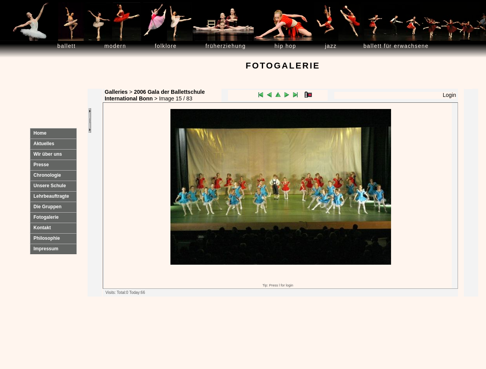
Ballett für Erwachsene (396, 46)
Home (39, 133)
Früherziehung (225, 46)
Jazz (331, 46)
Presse (41, 164)
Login (449, 95)
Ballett (66, 46)
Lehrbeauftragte (51, 196)
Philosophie (46, 238)
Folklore (166, 46)
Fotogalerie (46, 217)
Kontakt (42, 227)
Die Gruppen (47, 206)
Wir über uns (47, 154)
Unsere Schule (49, 185)
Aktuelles (43, 143)
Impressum (45, 248)
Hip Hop (286, 46)
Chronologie (47, 175)
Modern (115, 46)
